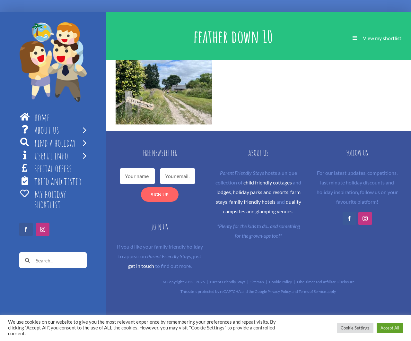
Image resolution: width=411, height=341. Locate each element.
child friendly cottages (267, 182)
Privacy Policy (279, 291)
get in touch (141, 266)
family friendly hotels (252, 202)
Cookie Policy (280, 281)
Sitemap (257, 281)
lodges (223, 192)
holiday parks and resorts (260, 192)
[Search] (27, 260)
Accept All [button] (389, 327)
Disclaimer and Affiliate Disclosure (325, 281)
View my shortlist (382, 38)
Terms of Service (312, 291)
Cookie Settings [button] (355, 327)
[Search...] (53, 260)
